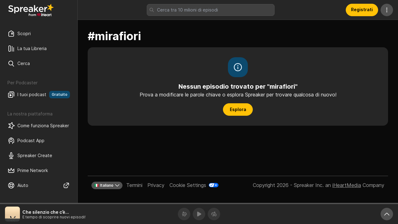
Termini (134, 185)
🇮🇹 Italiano (107, 185)
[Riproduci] (199, 214)
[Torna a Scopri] (31, 10)
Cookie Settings (187, 185)
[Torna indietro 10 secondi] (184, 214)
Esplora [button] (238, 109)
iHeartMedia (346, 185)
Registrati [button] (362, 9)
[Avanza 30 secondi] (214, 214)
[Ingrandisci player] (387, 214)
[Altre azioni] (387, 10)
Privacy (155, 185)
